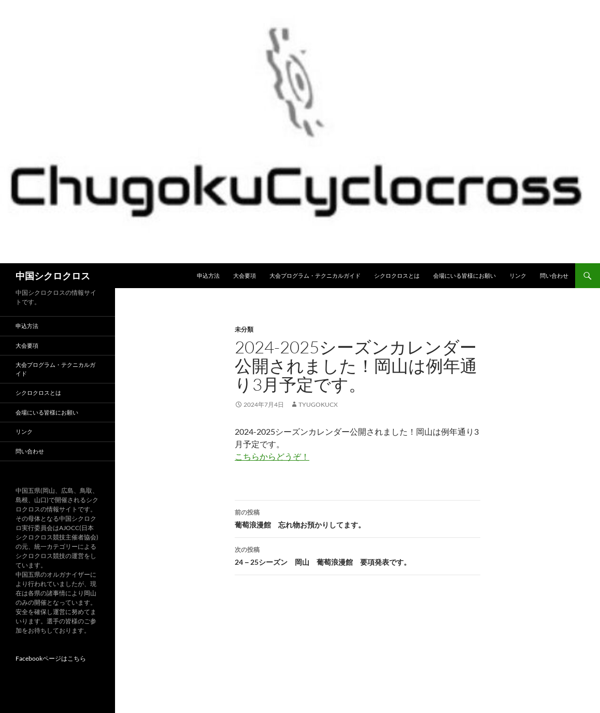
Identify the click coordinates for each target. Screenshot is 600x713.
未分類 (244, 329)
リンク (517, 275)
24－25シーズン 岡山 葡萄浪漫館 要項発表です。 (357, 555)
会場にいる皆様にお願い (464, 275)
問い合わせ (554, 275)
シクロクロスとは (397, 275)
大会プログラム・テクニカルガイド (315, 275)
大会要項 (244, 275)
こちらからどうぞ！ (272, 456)
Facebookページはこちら (51, 658)
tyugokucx (318, 404)
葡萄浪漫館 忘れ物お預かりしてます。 (357, 517)
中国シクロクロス (53, 275)
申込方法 (208, 275)
